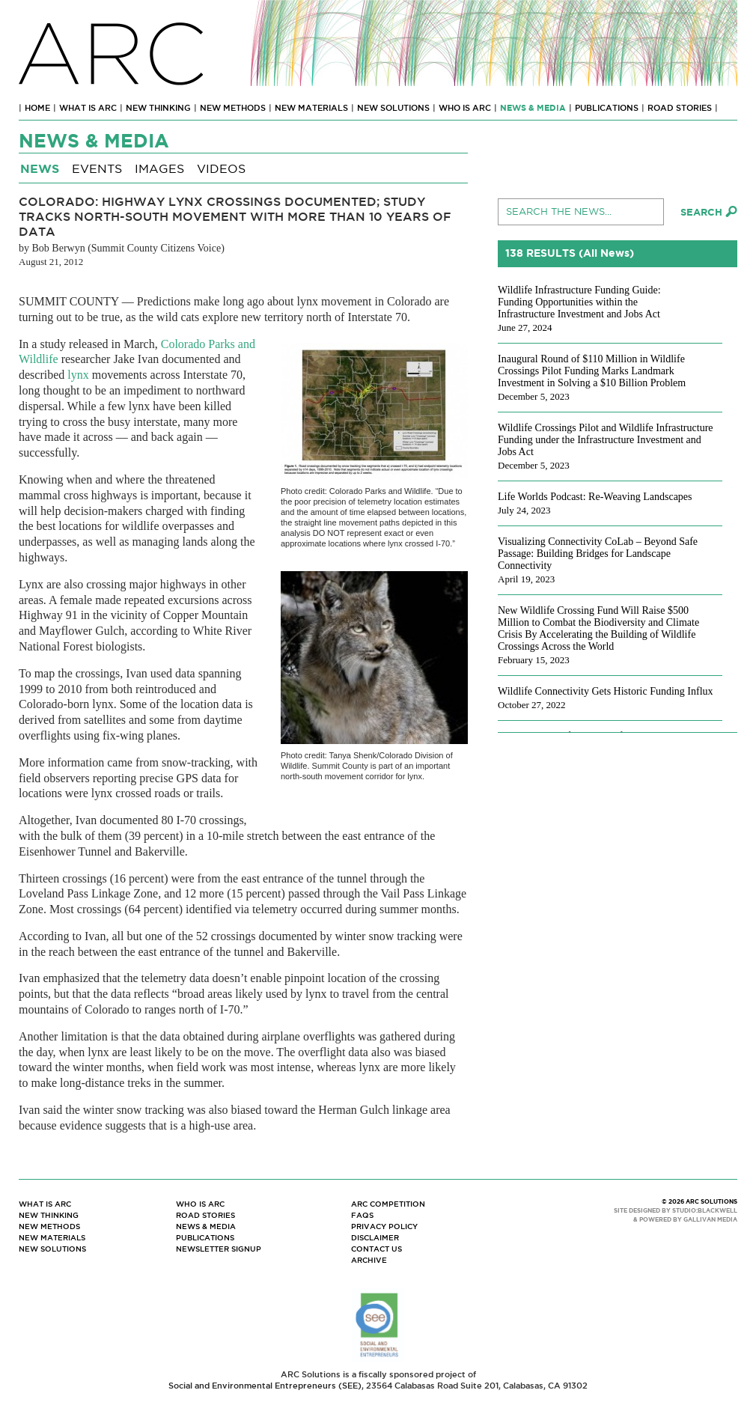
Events (97, 168)
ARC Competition (388, 1204)
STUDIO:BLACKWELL (704, 1210)
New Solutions (393, 107)
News (39, 168)
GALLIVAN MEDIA (710, 1219)
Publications (606, 107)
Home (37, 107)
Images (159, 168)
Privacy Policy (384, 1226)
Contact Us (376, 1249)
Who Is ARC (465, 107)
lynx (77, 374)
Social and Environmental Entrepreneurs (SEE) (265, 1385)
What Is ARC (88, 107)
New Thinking (158, 107)
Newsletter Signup (218, 1249)
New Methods (233, 107)
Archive (369, 1260)
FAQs (362, 1215)
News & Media (533, 107)
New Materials (311, 107)
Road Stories (679, 107)
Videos (221, 168)
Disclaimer (375, 1238)
